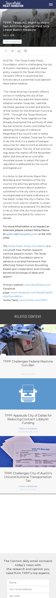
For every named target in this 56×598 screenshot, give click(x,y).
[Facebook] (6, 51)
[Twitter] (12, 51)
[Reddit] (19, 51)
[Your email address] (28, 589)
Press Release (12, 41)
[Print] (25, 51)
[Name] (28, 583)
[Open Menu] (51, 4)
